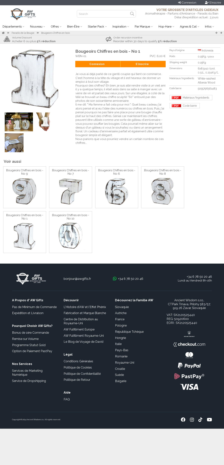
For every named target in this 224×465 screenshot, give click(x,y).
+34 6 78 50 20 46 (199, 276)
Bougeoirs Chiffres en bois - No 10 (70, 216)
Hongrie (120, 338)
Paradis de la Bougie (23, 32)
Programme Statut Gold (29, 345)
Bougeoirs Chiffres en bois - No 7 (70, 172)
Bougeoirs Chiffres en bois (55, 32)
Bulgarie (120, 381)
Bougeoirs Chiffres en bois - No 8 (162, 172)
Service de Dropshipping (29, 381)
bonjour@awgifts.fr (77, 279)
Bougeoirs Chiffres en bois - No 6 (116, 172)
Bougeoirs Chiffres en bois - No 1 (24, 216)
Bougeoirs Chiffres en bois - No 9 (24, 172)
